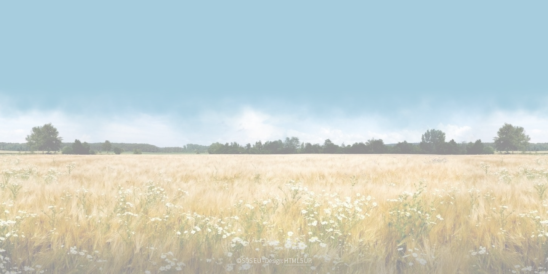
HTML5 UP (297, 260)
